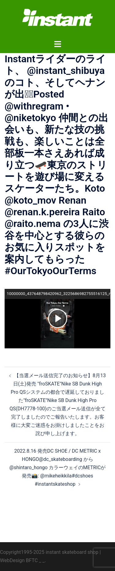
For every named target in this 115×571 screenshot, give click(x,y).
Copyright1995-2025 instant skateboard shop (49, 552)
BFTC (32, 560)
